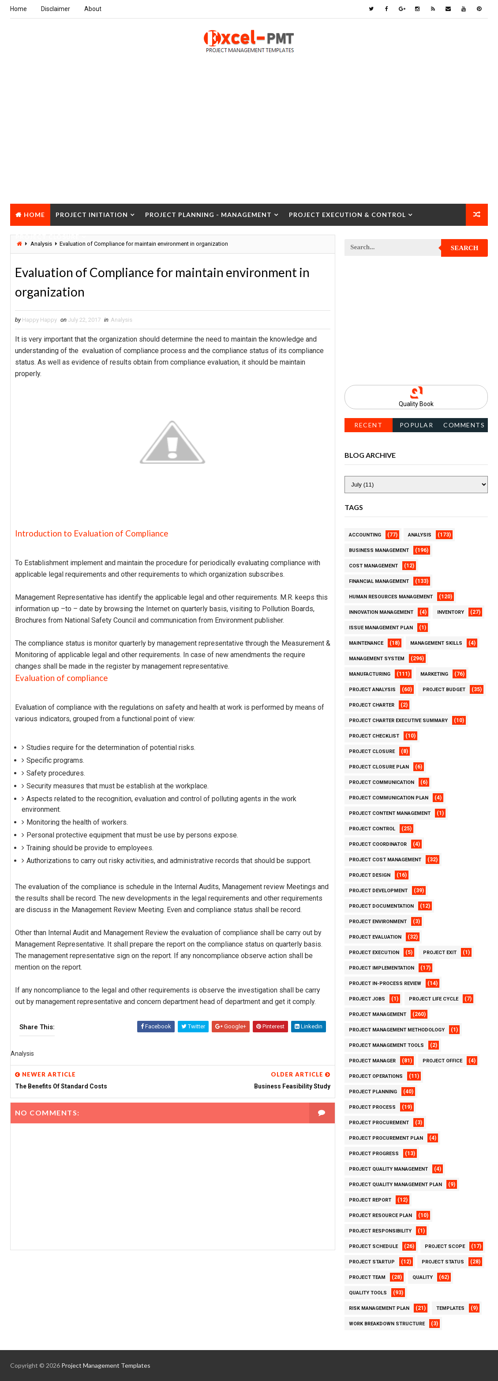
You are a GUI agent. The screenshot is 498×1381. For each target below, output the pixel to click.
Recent (368, 425)
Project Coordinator (378, 844)
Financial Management (379, 581)
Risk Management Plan (379, 1308)
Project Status (443, 1262)
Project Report (370, 1200)
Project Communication (381, 782)
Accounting (365, 535)
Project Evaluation (375, 937)
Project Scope (445, 1246)
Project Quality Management (388, 1169)
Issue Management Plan (381, 628)
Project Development (378, 891)
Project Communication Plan (388, 798)
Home (18, 8)
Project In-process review (385, 983)
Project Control (372, 829)
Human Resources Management (391, 597)
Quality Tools (368, 1293)
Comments (464, 425)
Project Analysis (372, 689)
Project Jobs (367, 999)
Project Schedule (373, 1246)
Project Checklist (374, 736)
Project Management (377, 1014)
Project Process (372, 1107)
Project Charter (371, 705)
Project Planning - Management (208, 214)
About (92, 8)
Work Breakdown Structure (387, 1324)
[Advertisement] (249, 142)
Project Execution (374, 952)
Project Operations (376, 1076)
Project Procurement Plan (386, 1138)
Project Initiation (92, 214)
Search (465, 247)
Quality (422, 1277)
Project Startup (372, 1262)
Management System (376, 659)
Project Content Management (390, 813)
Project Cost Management (385, 860)
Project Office (442, 1061)
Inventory (450, 612)
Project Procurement (379, 1123)
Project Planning (373, 1092)
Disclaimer (55, 8)
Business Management (379, 550)
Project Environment (378, 921)
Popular (417, 425)
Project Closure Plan (379, 767)
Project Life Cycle (433, 999)
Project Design (369, 875)
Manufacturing (369, 674)
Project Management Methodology (397, 1030)
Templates (450, 1308)
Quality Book (416, 403)
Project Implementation (381, 968)
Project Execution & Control (347, 214)
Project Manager (372, 1061)
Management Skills (436, 643)
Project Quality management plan (395, 1184)
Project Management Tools (386, 1045)
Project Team (367, 1277)
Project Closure (47, 236)
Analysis (121, 319)
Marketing (434, 674)
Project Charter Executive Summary (398, 720)
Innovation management (381, 612)
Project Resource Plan (380, 1215)
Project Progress (374, 1154)
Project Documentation (381, 906)
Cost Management (373, 566)
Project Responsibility (380, 1231)
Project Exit (440, 952)
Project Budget (444, 689)
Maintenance (366, 643)
